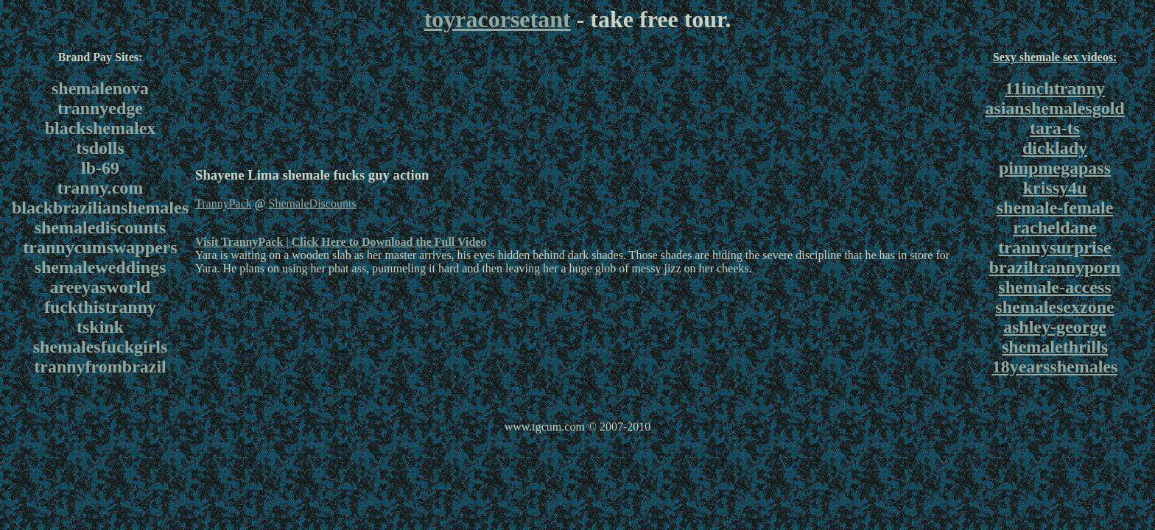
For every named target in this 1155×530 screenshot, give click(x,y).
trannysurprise (1054, 247)
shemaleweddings (100, 267)
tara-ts (1055, 128)
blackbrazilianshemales (100, 207)
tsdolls (100, 148)
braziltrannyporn (1055, 267)
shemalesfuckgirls (100, 346)
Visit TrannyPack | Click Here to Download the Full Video (340, 242)
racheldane (1054, 227)
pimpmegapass (1055, 167)
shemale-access (1054, 287)
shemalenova (100, 88)
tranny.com (100, 187)
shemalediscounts (100, 227)
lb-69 (100, 167)
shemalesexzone (1054, 307)
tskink (100, 326)
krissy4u (1055, 187)
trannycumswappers (100, 247)
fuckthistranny (100, 307)
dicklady (1054, 148)
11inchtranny (1055, 88)
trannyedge (100, 108)
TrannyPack (223, 203)
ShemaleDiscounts (312, 203)
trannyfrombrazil (100, 366)
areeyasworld (100, 287)
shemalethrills (1055, 346)
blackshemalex (100, 128)
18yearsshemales (1055, 366)
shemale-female (1055, 207)
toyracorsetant (497, 19)
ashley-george (1054, 326)
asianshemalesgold (1054, 108)
